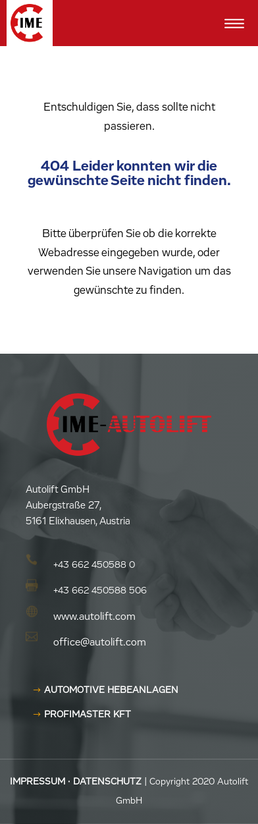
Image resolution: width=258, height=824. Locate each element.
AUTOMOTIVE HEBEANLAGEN (111, 690)
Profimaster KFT (87, 714)
